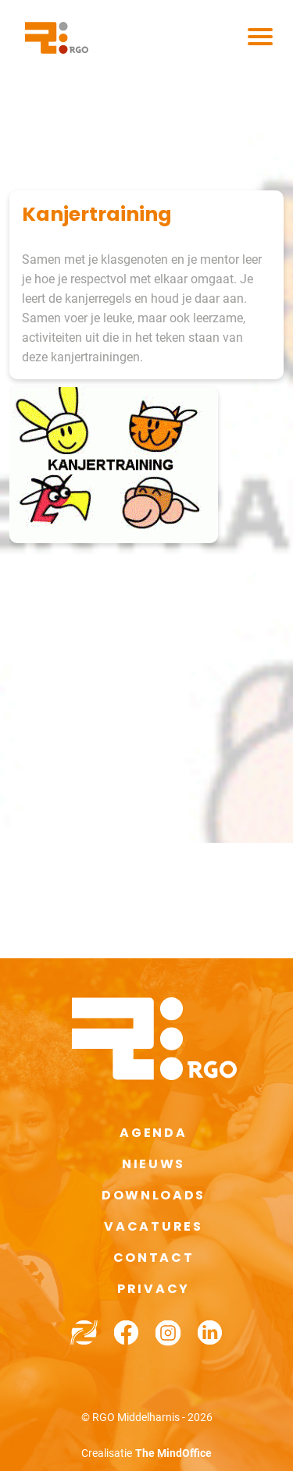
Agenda (153, 1133)
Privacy (153, 1289)
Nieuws (153, 1164)
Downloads (153, 1195)
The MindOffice (173, 1453)
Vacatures (153, 1226)
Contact (154, 1258)
